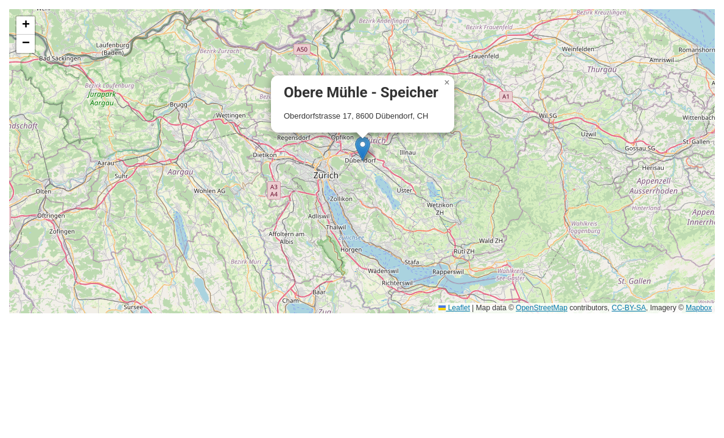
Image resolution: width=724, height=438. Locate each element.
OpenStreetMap (542, 308)
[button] (362, 148)
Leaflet (453, 308)
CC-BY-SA (629, 308)
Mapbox (699, 308)
